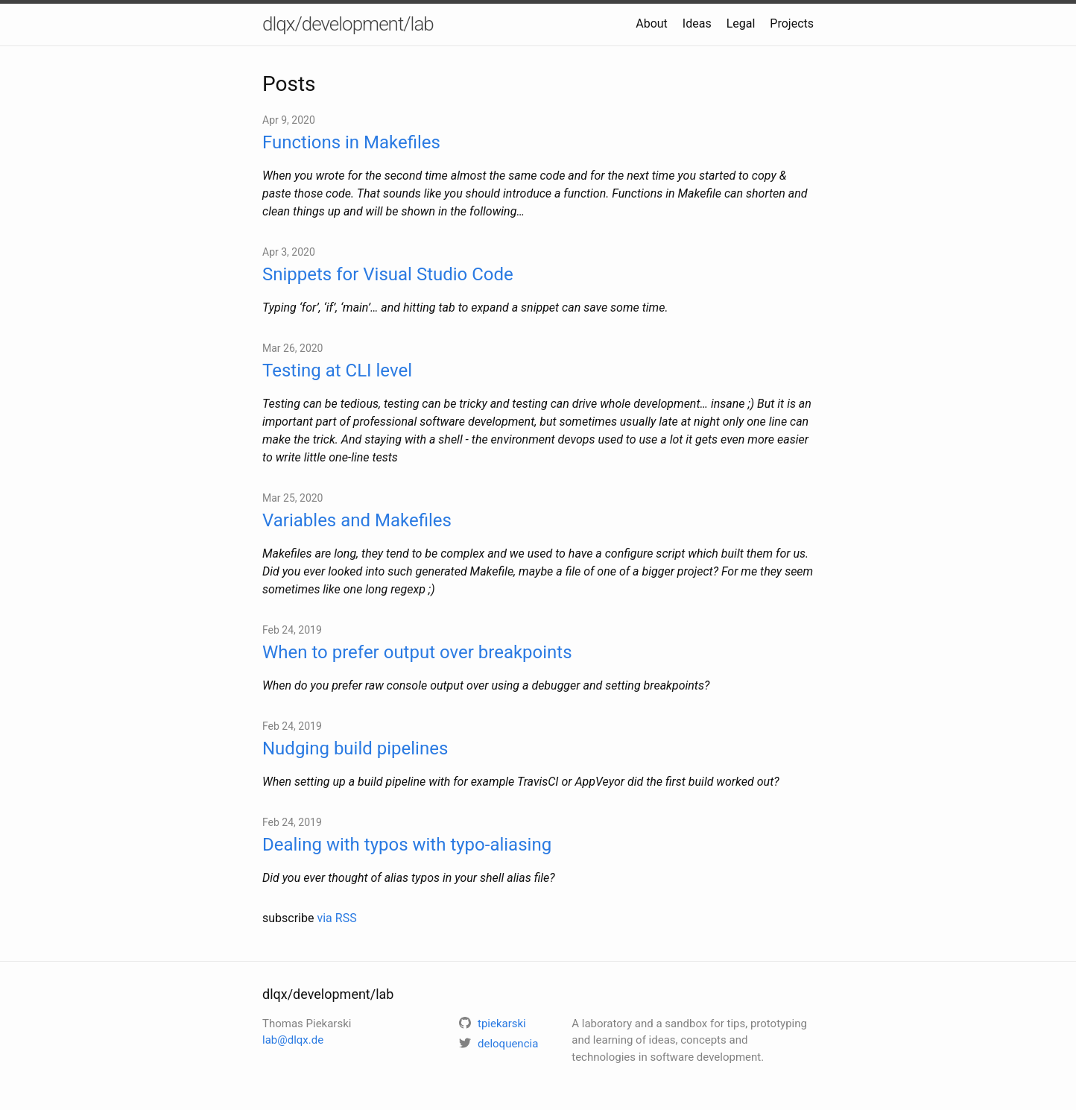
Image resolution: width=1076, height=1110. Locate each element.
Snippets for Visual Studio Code (387, 274)
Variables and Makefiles (357, 520)
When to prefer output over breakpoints (417, 652)
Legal (741, 23)
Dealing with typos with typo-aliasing (406, 844)
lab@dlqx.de (292, 1040)
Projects (792, 23)
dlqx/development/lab (348, 24)
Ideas (697, 23)
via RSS (336, 918)
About (652, 23)
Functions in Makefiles (351, 142)
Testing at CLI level (337, 370)
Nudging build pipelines (355, 748)
